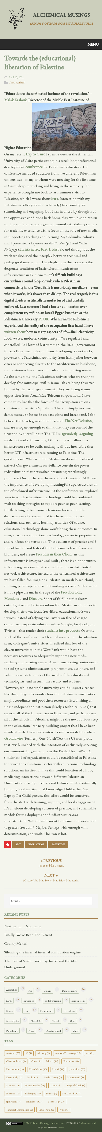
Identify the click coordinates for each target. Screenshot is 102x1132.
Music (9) (55, 1085)
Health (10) (58, 1069)
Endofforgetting (53, 1000)
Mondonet (12, 598)
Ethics (9, 1011)
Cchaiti (47, 990)
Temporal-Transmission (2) (19, 1109)
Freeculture (69, 1011)
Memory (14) (12, 1085)
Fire (26, 1011)
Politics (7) (51, 1093)
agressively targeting (77, 433)
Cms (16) (35, 1061)
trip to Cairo (35, 154)
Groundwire (13, 738)
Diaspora (35, 598)
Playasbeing (12, 1031)
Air (30, 990)
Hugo (40, 1127)
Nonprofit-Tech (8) (75, 1085)
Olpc (72, 1021)
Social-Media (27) (71, 1093)
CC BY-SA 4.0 (73, 1123)
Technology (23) (56, 1101)
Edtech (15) (52, 1061)
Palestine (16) (12, 1093)
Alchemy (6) (43, 1053)
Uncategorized (16, 82)
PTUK (43, 319)
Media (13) (32, 1077)
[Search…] (51, 901)
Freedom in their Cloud (53, 554)
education (36, 844)
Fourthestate (46, 1011)
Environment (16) (15, 1069)
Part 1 (45, 249)
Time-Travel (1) (46, 1109)
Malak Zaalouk (15, 99)
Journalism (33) (77, 1069)
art (18, 844)
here (54, 198)
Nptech (55, 1021)
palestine (58, 844)
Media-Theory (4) (53, 1077)
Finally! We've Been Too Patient (28, 934)
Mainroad (52, 1127)
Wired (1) (64, 1109)
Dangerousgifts (69, 990)
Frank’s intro (29, 249)
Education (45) (71, 1061)
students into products (62, 630)
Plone (31, 1031)
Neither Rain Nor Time (22, 925)
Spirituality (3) (13, 1101)
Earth (9, 1000)
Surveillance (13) (34, 1101)
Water (76, 1031)
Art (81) (90, 1053)
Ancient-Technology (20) (67, 1053)
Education (28, 1000)
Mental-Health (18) (35, 1085)
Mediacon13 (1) (75, 1077)
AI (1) (28, 1053)
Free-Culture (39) (38, 1069)
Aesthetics (11, 989)
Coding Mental (15, 943)
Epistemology (78, 1000)
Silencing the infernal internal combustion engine (42, 952)
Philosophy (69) (33, 1093)
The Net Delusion (78, 420)
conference (34, 166)
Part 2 (56, 249)
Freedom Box (71, 592)
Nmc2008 (36, 1021)
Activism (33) (13, 1053)
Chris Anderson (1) (16, 1061)
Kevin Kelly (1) (13, 1077)
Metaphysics (12, 1021)
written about (15, 331)
